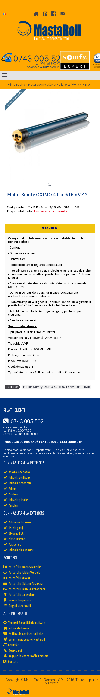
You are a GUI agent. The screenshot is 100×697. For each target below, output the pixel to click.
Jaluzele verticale (16, 478)
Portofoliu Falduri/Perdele (21, 573)
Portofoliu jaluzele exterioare (24, 589)
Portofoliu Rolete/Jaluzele (22, 567)
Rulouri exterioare (17, 522)
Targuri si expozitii (17, 606)
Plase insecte (14, 539)
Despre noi (12, 651)
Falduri (9, 489)
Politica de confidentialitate (23, 634)
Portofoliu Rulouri (16, 578)
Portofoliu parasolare (19, 595)
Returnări (11, 645)
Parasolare (12, 545)
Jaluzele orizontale (17, 483)
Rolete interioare (16, 472)
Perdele (10, 494)
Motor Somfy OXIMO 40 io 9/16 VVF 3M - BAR (56, 387)
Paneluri (10, 505)
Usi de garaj (13, 528)
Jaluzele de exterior (18, 550)
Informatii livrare (16, 628)
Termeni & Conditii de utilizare (24, 623)
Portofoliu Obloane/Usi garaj (23, 584)
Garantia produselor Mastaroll (24, 639)
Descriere (50, 228)
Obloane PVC (13, 533)
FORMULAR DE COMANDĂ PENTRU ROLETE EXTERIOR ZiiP (42, 442)
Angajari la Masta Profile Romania (25, 656)
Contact (10, 662)
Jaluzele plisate (15, 500)
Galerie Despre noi (17, 600)
